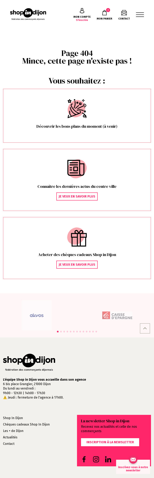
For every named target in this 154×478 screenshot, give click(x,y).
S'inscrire (82, 15)
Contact (8, 444)
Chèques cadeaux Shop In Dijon (26, 424)
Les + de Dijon (13, 431)
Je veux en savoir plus (77, 196)
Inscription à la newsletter (110, 442)
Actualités (10, 437)
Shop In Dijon (13, 418)
